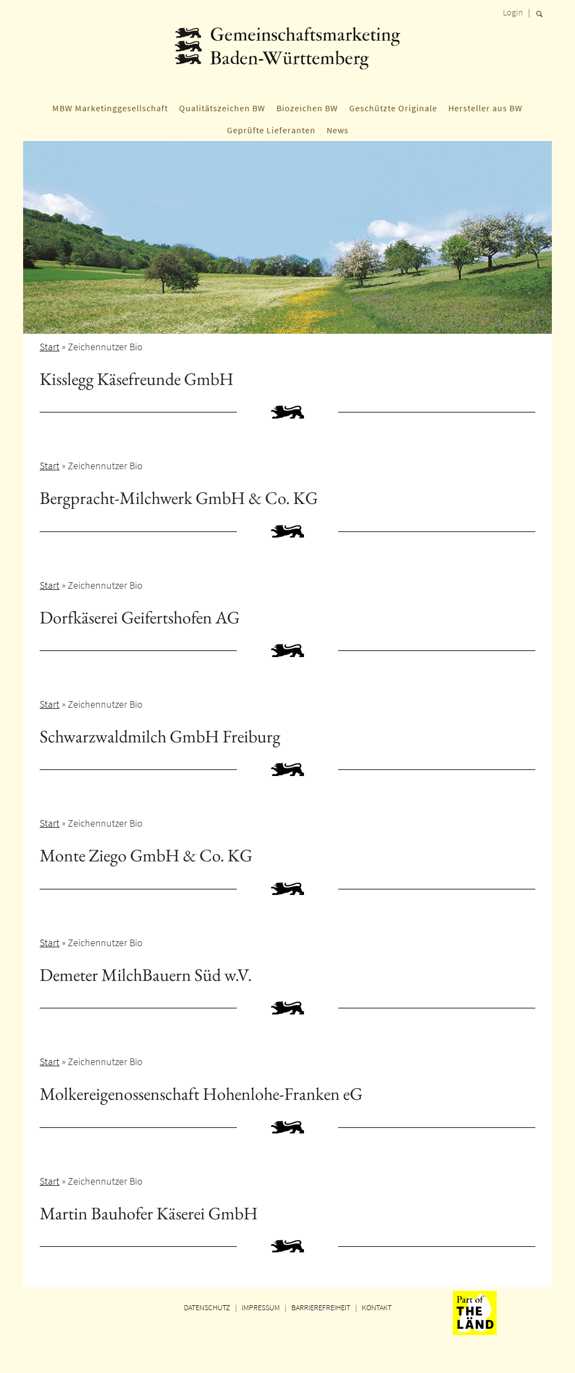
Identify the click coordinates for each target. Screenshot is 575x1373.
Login (513, 12)
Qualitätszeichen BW (222, 107)
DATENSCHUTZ (207, 1307)
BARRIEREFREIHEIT (320, 1307)
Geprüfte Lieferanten (271, 129)
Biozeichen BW (307, 107)
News (338, 129)
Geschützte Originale (393, 107)
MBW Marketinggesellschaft (110, 107)
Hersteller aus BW (485, 107)
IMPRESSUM (261, 1307)
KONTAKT (377, 1307)
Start (49, 346)
